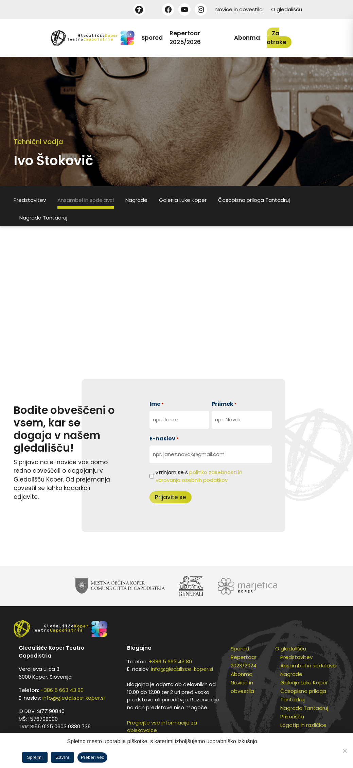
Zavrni (62, 757)
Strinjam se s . (199, 476)
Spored (152, 38)
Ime (156, 404)
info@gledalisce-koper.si (73, 697)
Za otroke (276, 37)
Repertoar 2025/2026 (185, 37)
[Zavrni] (344, 750)
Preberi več (92, 757)
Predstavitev (30, 200)
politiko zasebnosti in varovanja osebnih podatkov (199, 476)
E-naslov (164, 438)
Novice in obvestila (239, 9)
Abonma (247, 38)
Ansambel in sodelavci (85, 200)
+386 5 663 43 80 (62, 690)
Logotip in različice (303, 725)
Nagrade (136, 200)
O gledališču (286, 9)
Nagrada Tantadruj (43, 217)
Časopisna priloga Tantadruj (254, 200)
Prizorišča (292, 716)
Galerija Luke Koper (183, 200)
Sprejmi (35, 757)
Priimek (224, 404)
